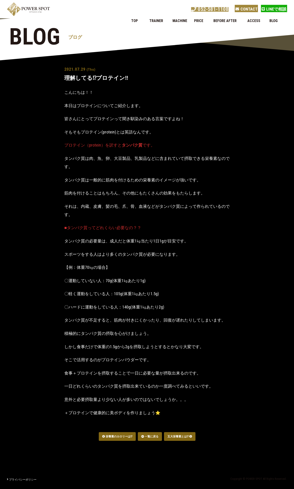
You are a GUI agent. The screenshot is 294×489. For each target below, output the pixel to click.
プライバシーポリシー (22, 479)
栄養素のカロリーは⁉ (117, 436)
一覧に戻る (149, 436)
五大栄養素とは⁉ (179, 436)
